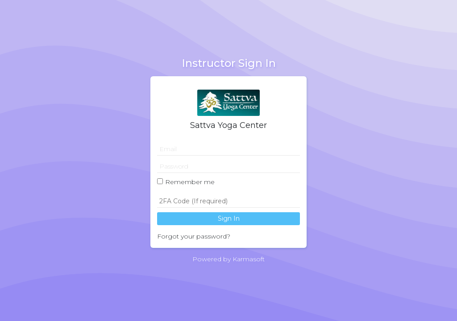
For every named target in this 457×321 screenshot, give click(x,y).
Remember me (190, 182)
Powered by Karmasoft (228, 259)
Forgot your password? (193, 236)
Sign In (229, 218)
